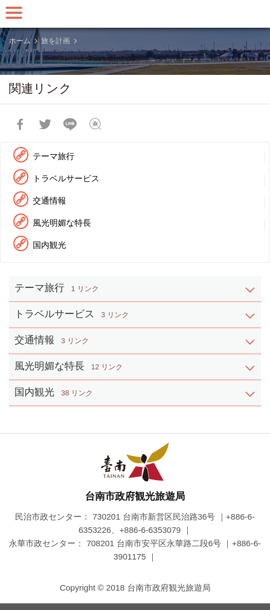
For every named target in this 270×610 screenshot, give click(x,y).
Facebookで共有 (20, 124)
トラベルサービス (66, 178)
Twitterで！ (45, 124)
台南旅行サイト (135, 14)
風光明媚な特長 (62, 222)
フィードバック (95, 124)
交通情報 (49, 200)
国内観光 (49, 245)
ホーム (20, 41)
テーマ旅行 (53, 156)
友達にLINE (70, 124)
